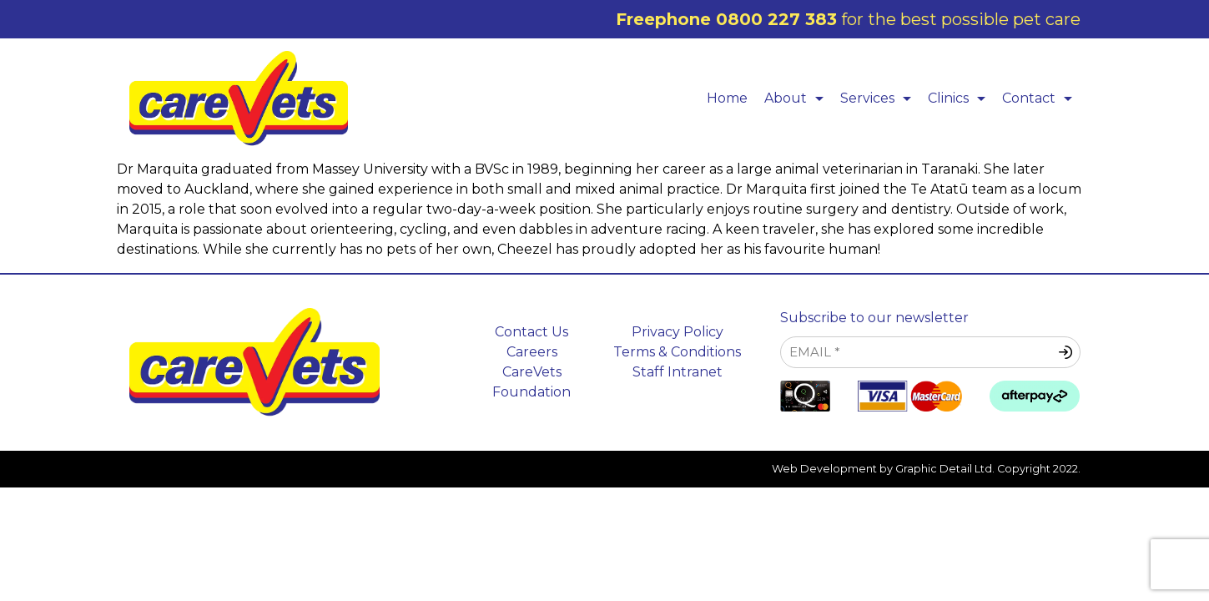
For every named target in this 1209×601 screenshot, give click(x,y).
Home (727, 98)
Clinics (961, 98)
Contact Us (531, 332)
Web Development (824, 468)
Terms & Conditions (677, 352)
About (798, 98)
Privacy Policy (677, 332)
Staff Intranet (677, 372)
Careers (531, 352)
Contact (1041, 98)
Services (879, 98)
